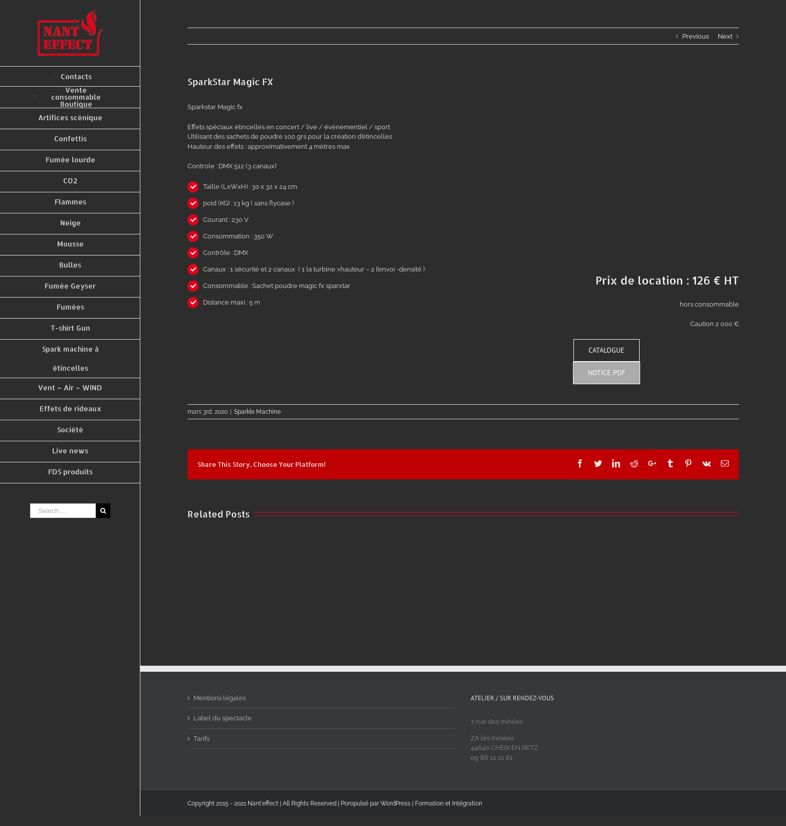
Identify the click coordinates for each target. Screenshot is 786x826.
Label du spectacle (222, 718)
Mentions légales (219, 698)
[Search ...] (63, 510)
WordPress (395, 803)
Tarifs (201, 738)
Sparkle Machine (257, 411)
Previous (695, 36)
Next (725, 36)
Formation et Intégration (448, 803)
